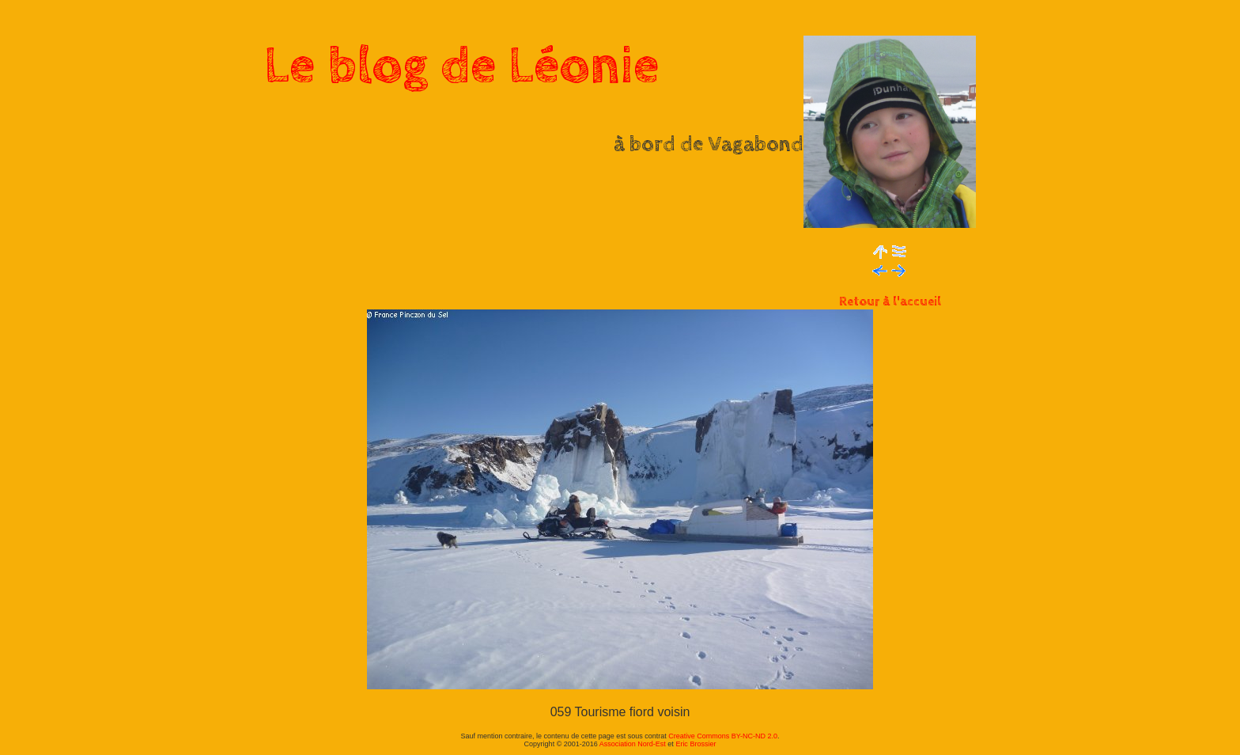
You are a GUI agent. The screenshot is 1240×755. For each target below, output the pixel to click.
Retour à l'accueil (890, 301)
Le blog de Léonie (462, 66)
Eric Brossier (695, 744)
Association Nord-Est (632, 744)
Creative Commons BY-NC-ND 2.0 (722, 736)
